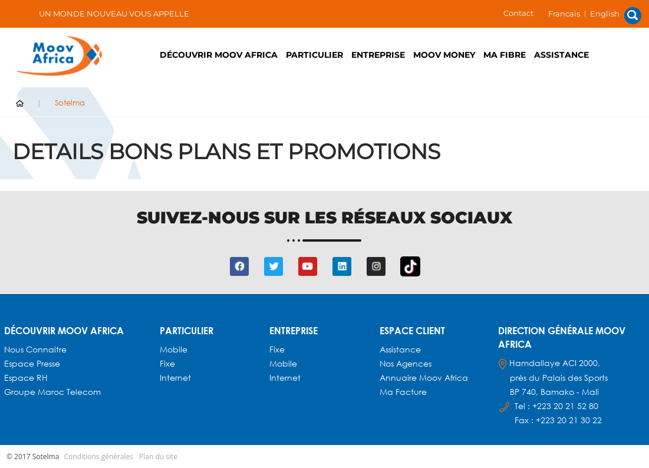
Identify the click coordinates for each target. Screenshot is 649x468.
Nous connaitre (35, 349)
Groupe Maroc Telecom (52, 391)
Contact (518, 13)
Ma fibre (504, 55)
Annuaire (399, 377)
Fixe (167, 363)
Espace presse (32, 363)
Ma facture (403, 391)
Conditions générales (98, 456)
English (605, 13)
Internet (175, 377)
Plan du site (158, 456)
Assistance (561, 55)
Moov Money (444, 55)
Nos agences (405, 363)
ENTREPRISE (378, 55)
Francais (564, 13)
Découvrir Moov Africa (219, 55)
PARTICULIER (314, 55)
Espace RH (27, 377)
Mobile (173, 349)
